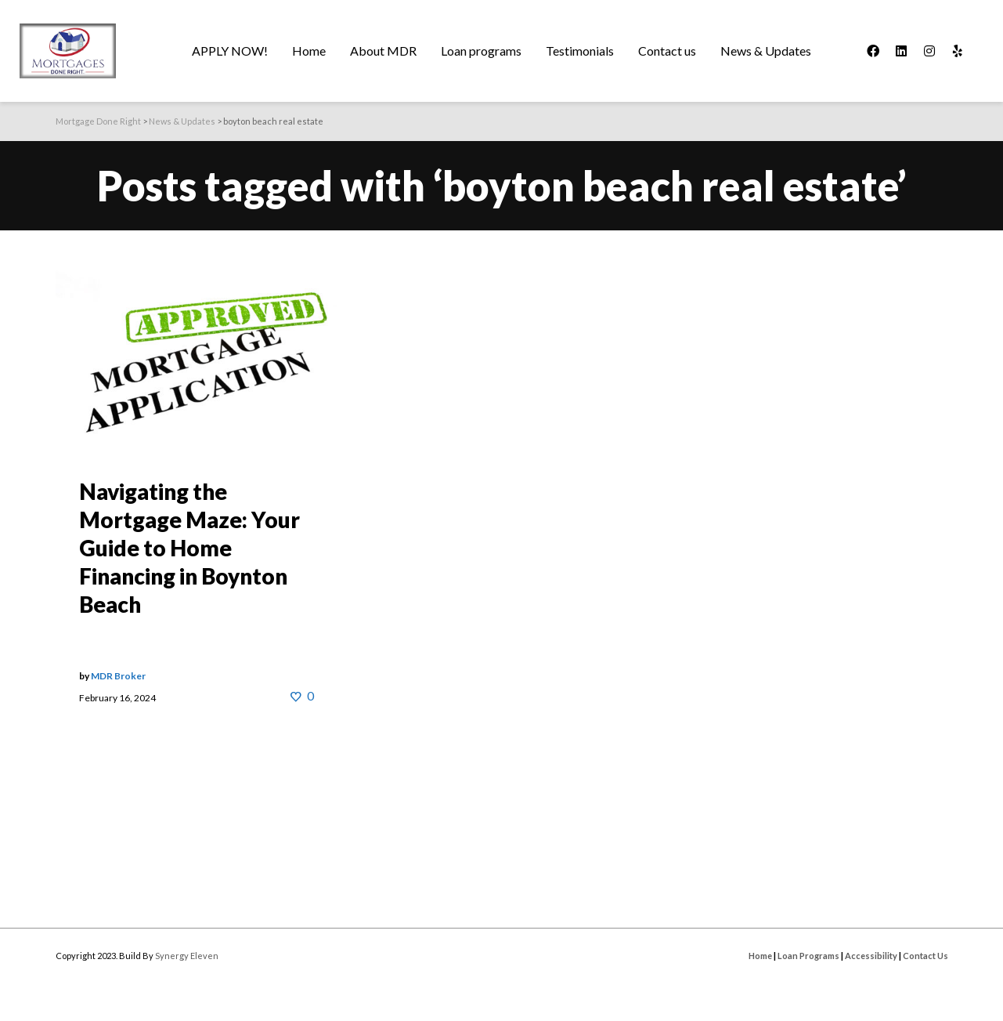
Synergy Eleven (186, 955)
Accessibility (871, 955)
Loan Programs (808, 955)
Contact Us (925, 955)
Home (760, 955)
